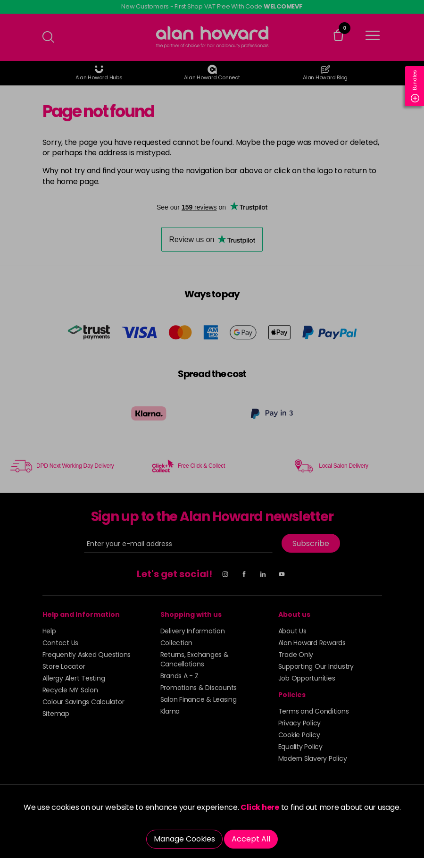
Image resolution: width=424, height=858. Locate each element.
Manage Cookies (184, 838)
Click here (260, 807)
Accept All (251, 838)
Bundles (415, 86)
